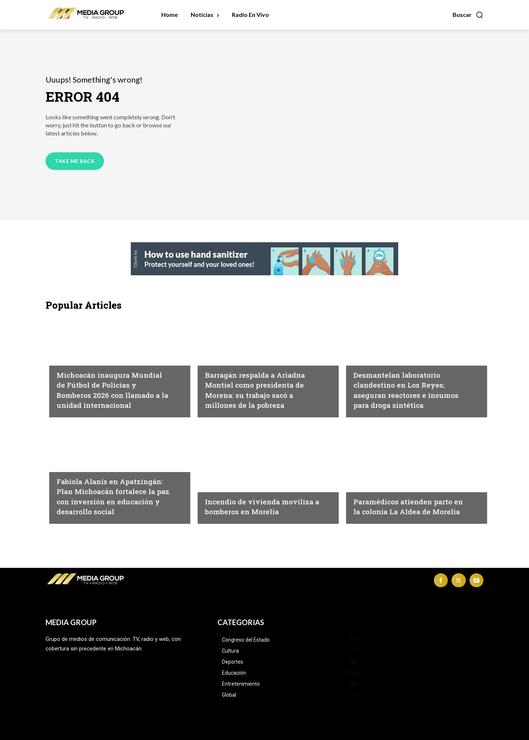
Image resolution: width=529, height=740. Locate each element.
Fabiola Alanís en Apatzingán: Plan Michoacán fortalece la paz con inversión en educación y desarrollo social (114, 490)
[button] (468, 14)
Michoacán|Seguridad (89, 348)
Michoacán (221, 348)
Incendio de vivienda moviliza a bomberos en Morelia (255, 500)
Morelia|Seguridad (232, 475)
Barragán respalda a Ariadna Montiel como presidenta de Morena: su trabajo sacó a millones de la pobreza (259, 384)
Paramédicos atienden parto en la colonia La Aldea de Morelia (400, 500)
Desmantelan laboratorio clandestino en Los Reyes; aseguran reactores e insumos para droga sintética (407, 384)
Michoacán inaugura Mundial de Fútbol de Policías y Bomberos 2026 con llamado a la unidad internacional (109, 384)
